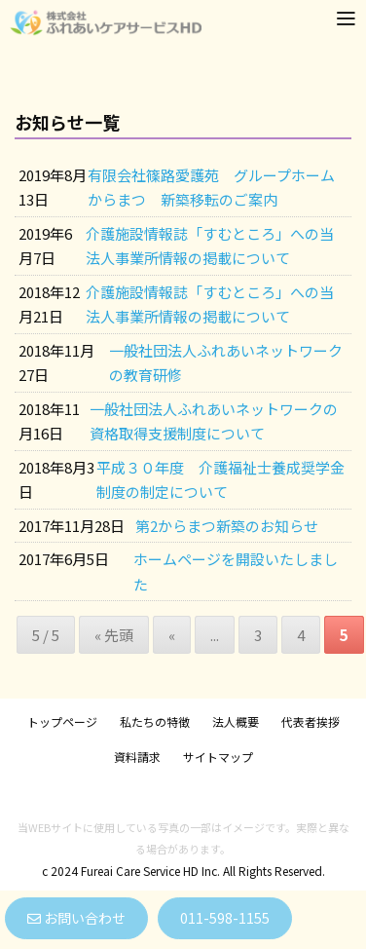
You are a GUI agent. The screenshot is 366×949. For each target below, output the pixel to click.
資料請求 (137, 756)
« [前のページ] (171, 635)
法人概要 (235, 721)
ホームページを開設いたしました (235, 571)
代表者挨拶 (310, 721)
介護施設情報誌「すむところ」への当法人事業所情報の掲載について (210, 246)
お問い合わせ (76, 918)
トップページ (62, 721)
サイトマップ (218, 756)
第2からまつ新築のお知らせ (226, 525)
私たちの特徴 (155, 721)
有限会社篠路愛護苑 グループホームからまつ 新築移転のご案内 (211, 187)
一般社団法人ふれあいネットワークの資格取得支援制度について (214, 421)
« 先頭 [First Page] (113, 635)
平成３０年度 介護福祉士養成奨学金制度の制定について (220, 480)
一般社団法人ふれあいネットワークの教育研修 (226, 363)
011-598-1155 (225, 918)
